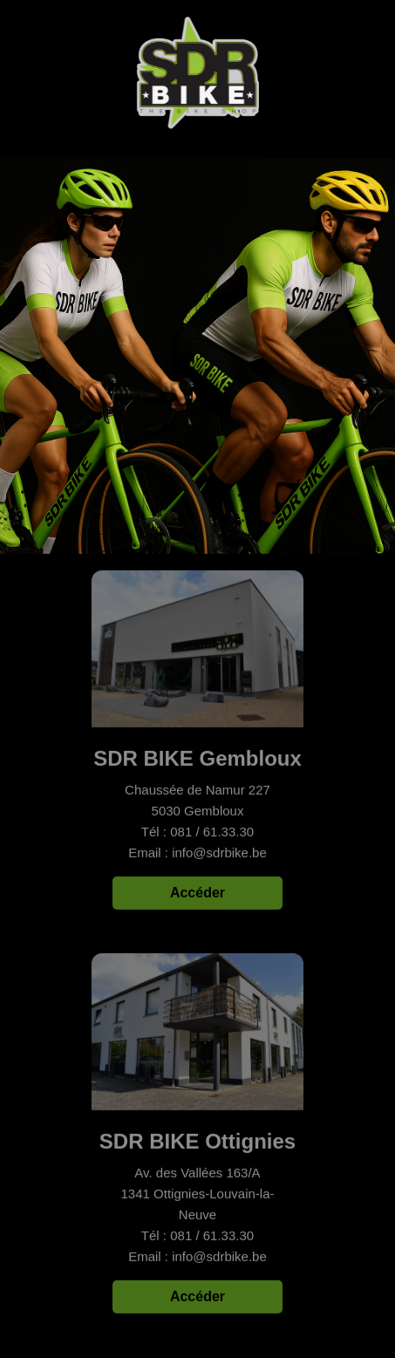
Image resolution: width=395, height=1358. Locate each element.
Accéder (197, 893)
